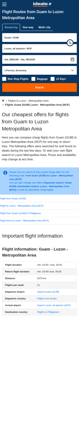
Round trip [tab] (11, 27)
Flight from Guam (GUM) (13, 198)
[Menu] (4, 4)
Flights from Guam (47, 298)
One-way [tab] (28, 27)
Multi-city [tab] (44, 27)
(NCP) (54, 305)
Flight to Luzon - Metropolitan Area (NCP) (21, 205)
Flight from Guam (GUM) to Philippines (20, 213)
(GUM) (48, 291)
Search (39, 87)
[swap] (70, 42)
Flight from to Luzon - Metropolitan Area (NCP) (24, 220)
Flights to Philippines (48, 312)
